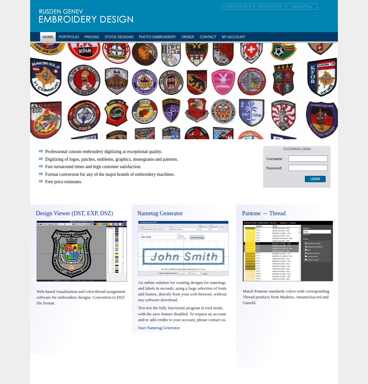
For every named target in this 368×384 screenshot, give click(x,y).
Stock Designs (119, 37)
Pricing (91, 37)
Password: (274, 168)
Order (187, 37)
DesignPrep (302, 6)
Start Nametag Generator (159, 327)
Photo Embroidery (157, 37)
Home (48, 37)
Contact (208, 37)
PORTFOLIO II (237, 6)
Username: (274, 159)
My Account (233, 37)
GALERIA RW (270, 6)
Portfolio (69, 37)
